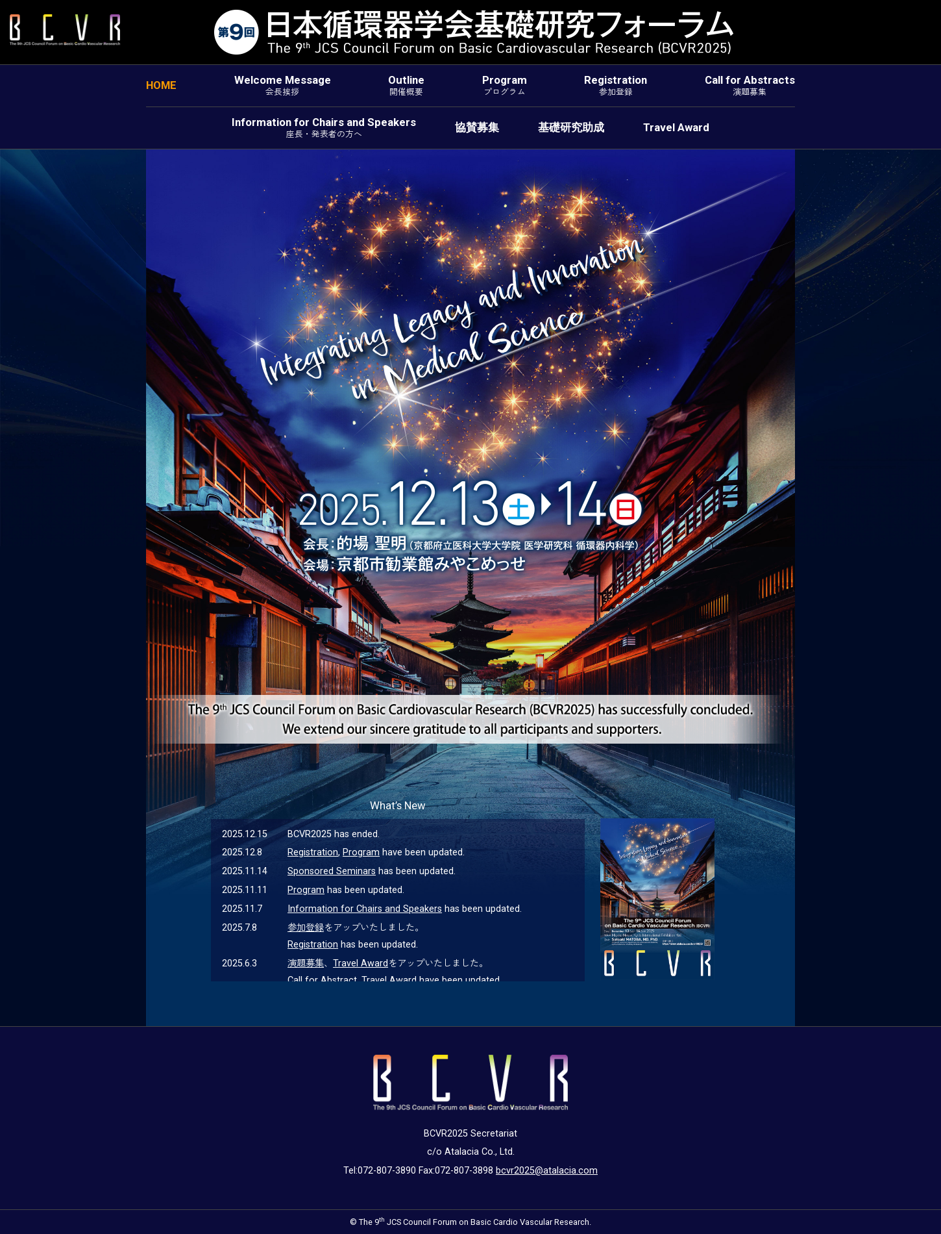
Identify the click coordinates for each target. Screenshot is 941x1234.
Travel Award (676, 127)
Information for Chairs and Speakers (324, 128)
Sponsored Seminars (331, 871)
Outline (406, 85)
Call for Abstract (322, 980)
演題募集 (305, 963)
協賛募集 (477, 127)
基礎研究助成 (571, 127)
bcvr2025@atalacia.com (547, 1170)
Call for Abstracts (750, 85)
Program (504, 85)
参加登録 (305, 927)
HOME (161, 85)
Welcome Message (282, 85)
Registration (615, 85)
